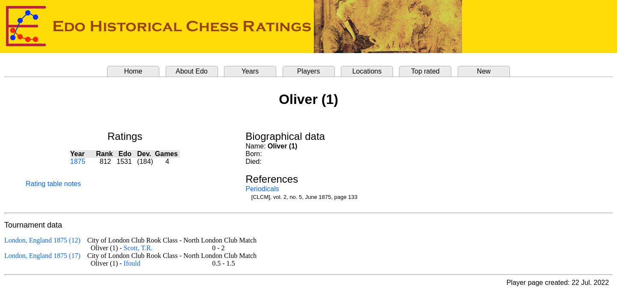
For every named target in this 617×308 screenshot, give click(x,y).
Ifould (132, 263)
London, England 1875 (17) (42, 255)
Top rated (425, 71)
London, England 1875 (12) (42, 240)
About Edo (192, 71)
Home (133, 71)
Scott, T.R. (138, 248)
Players (308, 71)
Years (250, 71)
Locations (367, 71)
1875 (78, 161)
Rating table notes (53, 183)
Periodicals (262, 188)
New (484, 71)
